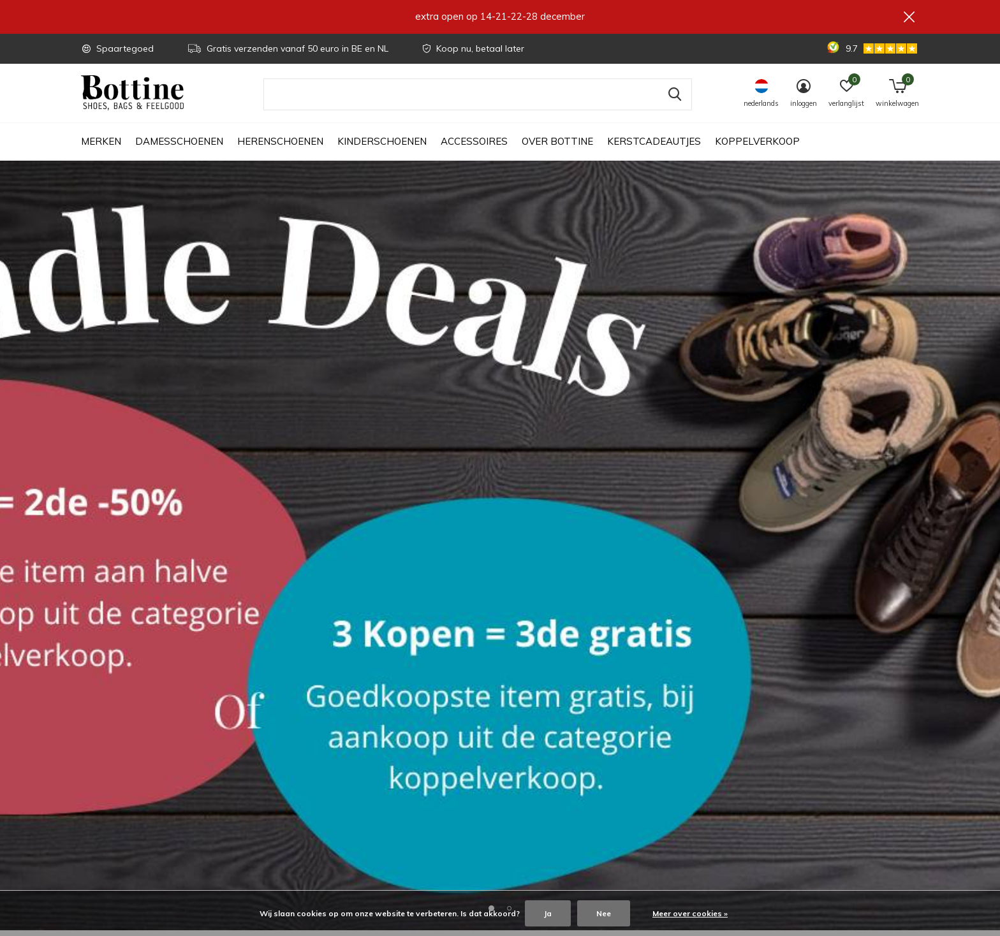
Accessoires (474, 147)
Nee (603, 913)
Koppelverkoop (757, 147)
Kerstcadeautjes (654, 147)
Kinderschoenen (382, 147)
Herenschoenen (280, 147)
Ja (548, 913)
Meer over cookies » (690, 913)
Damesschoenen (179, 147)
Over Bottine (557, 147)
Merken (101, 147)
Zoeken (674, 100)
